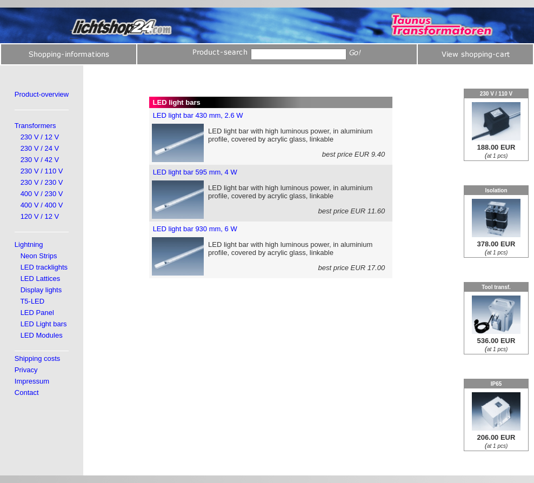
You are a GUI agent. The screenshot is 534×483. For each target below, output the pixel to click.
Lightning (29, 244)
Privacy (26, 370)
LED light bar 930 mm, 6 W (195, 229)
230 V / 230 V (42, 182)
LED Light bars (44, 324)
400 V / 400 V (42, 205)
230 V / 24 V (40, 148)
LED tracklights (44, 267)
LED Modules (42, 335)
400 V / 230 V (42, 194)
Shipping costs (38, 358)
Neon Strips (39, 256)
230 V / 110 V (42, 171)
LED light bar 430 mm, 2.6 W (198, 115)
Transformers (35, 126)
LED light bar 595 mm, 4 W (195, 172)
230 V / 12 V (40, 137)
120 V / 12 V (40, 216)
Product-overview (42, 94)
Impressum (32, 381)
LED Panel (37, 312)
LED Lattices (41, 278)
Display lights (41, 290)
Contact (27, 392)
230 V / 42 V (40, 160)
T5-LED (32, 301)
